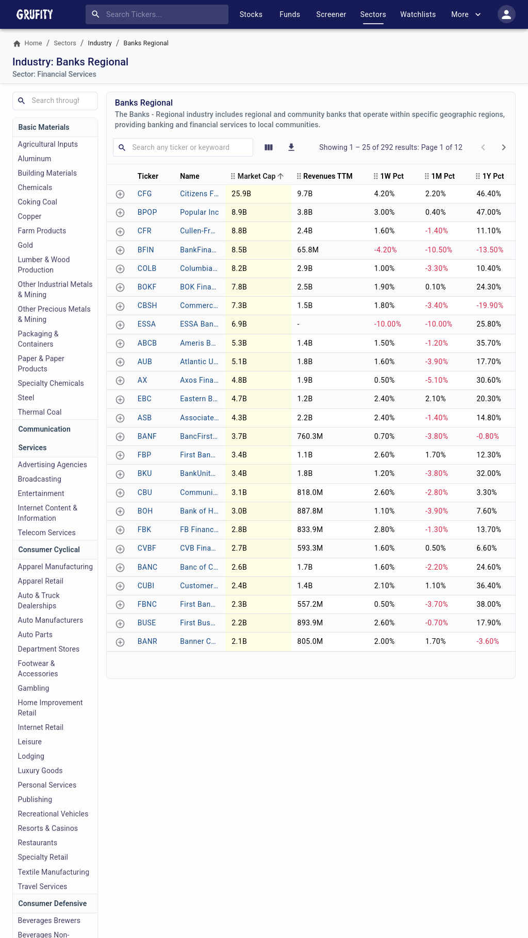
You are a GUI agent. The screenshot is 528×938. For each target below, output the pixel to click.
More (467, 14)
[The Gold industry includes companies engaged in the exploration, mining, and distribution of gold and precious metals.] (55, 245)
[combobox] (159, 14)
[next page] (503, 147)
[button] (153, 176)
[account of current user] (507, 14)
